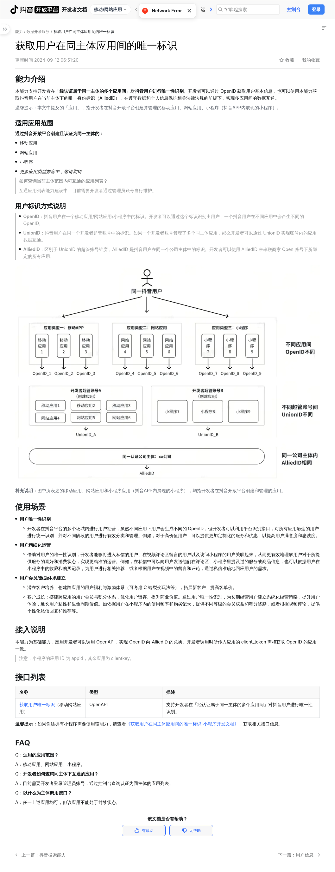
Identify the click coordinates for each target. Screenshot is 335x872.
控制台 (293, 9)
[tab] (211, 9)
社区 (211, 9)
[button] (6, 55)
